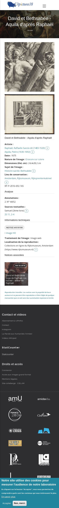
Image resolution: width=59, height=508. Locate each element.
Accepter (7, 503)
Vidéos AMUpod (9, 338)
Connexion (7, 370)
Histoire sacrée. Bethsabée (18, 170)
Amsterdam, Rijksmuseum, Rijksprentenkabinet (28, 178)
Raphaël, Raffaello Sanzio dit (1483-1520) (25, 148)
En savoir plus (8, 496)
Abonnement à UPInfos (12, 321)
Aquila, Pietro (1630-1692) (17, 151)
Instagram (6, 329)
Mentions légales (9, 379)
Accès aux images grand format (16, 375)
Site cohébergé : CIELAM (13, 383)
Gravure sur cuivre (35, 159)
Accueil (30, 30)
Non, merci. (19, 503)
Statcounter (8, 354)
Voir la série (20, 265)
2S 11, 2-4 (9, 214)
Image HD (10, 233)
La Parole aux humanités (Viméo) (17, 334)
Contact (5, 325)
